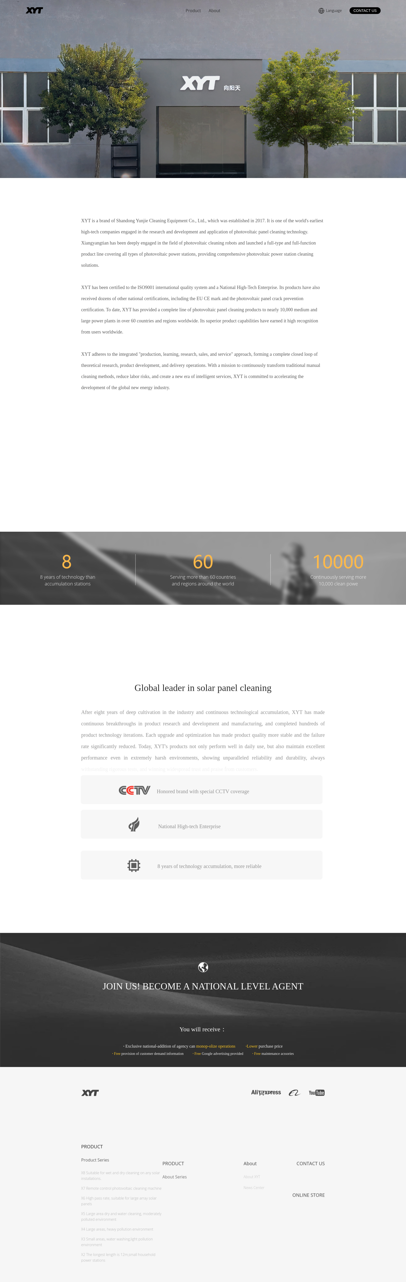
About (214, 10)
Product (193, 10)
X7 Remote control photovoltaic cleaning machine (121, 1261)
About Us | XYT (48, 10)
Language (330, 11)
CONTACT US (365, 11)
